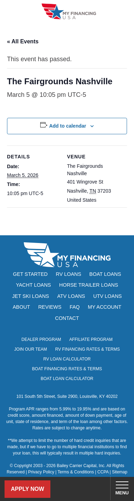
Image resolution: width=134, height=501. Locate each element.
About (21, 307)
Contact (67, 318)
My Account (104, 307)
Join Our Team (30, 349)
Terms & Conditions (75, 472)
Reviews (49, 307)
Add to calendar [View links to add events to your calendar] (67, 126)
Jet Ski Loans (30, 296)
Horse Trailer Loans (88, 285)
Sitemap (119, 472)
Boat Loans (105, 274)
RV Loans (69, 274)
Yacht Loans (33, 285)
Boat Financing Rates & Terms (67, 368)
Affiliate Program (91, 339)
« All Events (22, 41)
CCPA (102, 472)
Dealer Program (41, 339)
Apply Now (27, 489)
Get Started (30, 274)
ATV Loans (71, 296)
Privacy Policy (41, 472)
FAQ (75, 307)
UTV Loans (107, 296)
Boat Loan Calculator (67, 378)
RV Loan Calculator (67, 359)
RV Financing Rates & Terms (87, 349)
